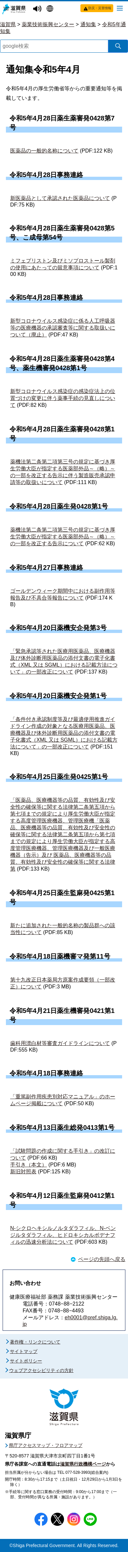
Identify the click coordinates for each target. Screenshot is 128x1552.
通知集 (88, 24)
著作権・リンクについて (35, 1341)
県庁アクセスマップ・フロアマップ (45, 1445)
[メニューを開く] (120, 7)
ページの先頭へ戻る (101, 1259)
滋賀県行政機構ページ (83, 1464)
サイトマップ (23, 1351)
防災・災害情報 (99, 8)
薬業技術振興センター (48, 24)
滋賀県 (8, 24)
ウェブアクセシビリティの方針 (41, 1370)
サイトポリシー (26, 1360)
